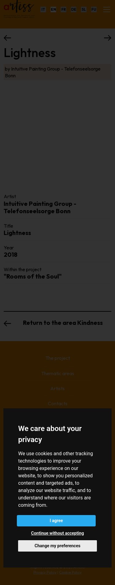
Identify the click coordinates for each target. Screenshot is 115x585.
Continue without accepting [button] (57, 533)
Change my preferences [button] (57, 545)
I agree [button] (56, 520)
